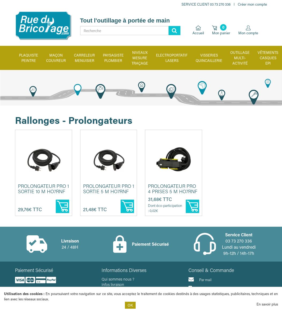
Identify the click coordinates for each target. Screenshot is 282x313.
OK (130, 305)
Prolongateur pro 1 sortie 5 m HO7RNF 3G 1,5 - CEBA (108, 191)
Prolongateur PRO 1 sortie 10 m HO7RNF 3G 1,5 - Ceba (43, 191)
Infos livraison (113, 284)
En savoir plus (267, 304)
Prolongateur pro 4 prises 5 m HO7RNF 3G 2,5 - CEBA (172, 191)
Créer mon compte (252, 4)
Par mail (200, 279)
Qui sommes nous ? (118, 279)
